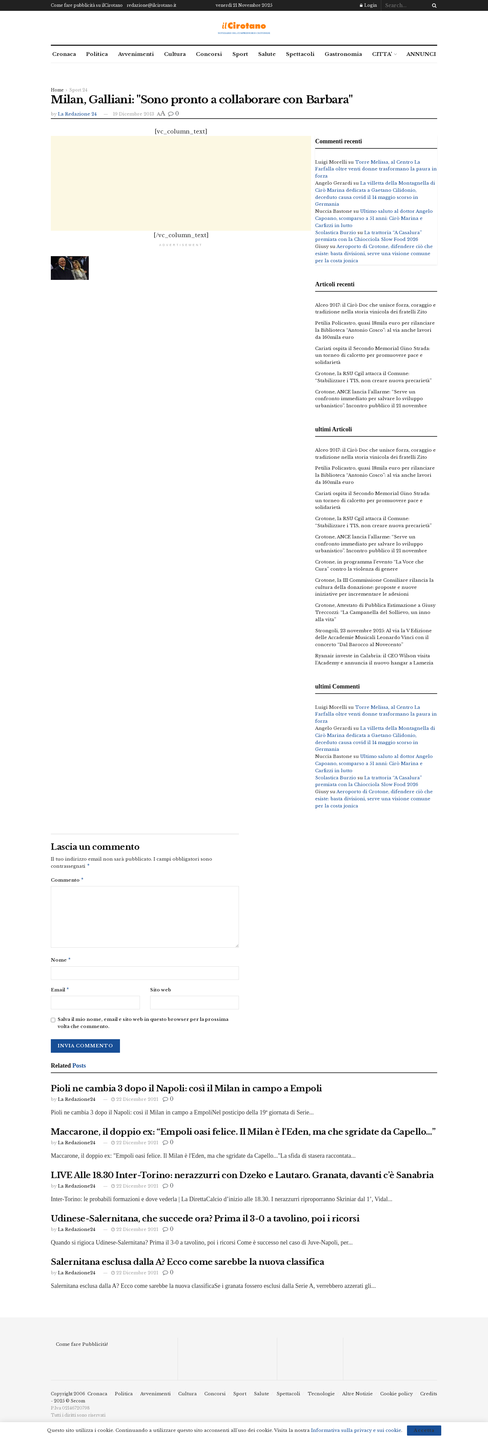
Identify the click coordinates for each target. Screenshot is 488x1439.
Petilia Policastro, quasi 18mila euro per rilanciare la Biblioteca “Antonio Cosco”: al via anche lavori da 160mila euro (375, 330)
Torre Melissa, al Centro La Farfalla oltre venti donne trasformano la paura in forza (376, 169)
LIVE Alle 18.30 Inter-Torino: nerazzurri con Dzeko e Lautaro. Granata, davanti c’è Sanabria (242, 1178)
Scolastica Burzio (335, 232)
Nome (61, 961)
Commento (67, 881)
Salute (267, 54)
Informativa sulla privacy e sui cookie (356, 1430)
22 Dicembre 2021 (134, 1102)
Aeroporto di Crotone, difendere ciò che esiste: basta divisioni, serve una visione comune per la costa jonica (374, 254)
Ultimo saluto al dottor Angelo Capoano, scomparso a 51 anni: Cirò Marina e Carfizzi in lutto (374, 218)
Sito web (160, 992)
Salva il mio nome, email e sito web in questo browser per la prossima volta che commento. (143, 1025)
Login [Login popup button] (368, 5)
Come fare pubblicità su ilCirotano (87, 5)
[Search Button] (433, 5)
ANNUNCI (421, 54)
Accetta (424, 1430)
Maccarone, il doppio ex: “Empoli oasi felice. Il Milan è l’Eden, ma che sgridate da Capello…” (243, 1134)
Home (57, 89)
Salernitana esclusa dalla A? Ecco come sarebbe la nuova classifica (187, 1265)
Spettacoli (300, 54)
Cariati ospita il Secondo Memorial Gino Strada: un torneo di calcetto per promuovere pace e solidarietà (372, 356)
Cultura (175, 54)
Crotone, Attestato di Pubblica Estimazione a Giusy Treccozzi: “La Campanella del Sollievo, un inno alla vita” (375, 612)
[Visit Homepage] (244, 28)
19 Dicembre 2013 (133, 114)
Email (60, 992)
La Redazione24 (76, 1102)
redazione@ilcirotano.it (151, 5)
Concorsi (209, 54)
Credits (428, 1396)
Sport (240, 54)
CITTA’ (382, 54)
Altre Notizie (357, 1396)
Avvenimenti (136, 54)
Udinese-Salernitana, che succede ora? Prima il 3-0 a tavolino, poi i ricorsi (205, 1221)
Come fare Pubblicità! (82, 1347)
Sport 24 (78, 89)
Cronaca (64, 54)
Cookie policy (396, 1396)
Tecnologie (321, 1396)
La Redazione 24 (77, 114)
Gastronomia (343, 54)
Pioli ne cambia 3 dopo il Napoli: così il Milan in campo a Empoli (186, 1091)
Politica (97, 54)
